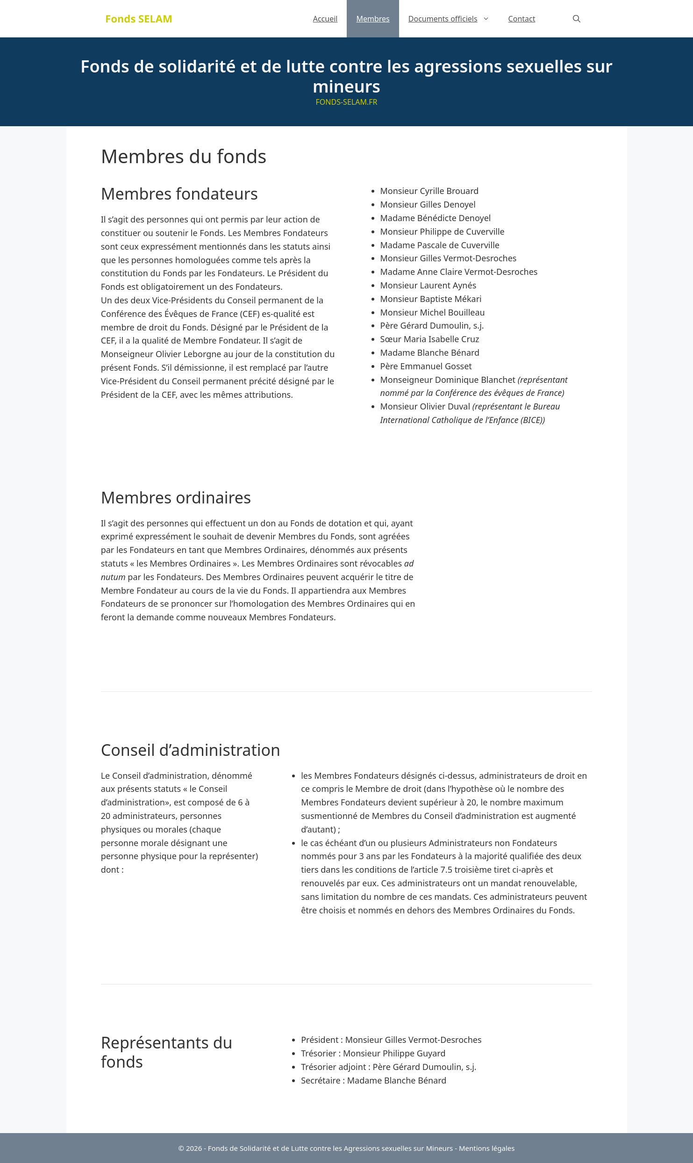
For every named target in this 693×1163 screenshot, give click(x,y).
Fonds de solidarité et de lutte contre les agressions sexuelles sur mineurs (346, 76)
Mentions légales (487, 1148)
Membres (372, 19)
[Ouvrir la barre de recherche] (577, 18)
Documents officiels (453, 18)
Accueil (325, 19)
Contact (522, 19)
